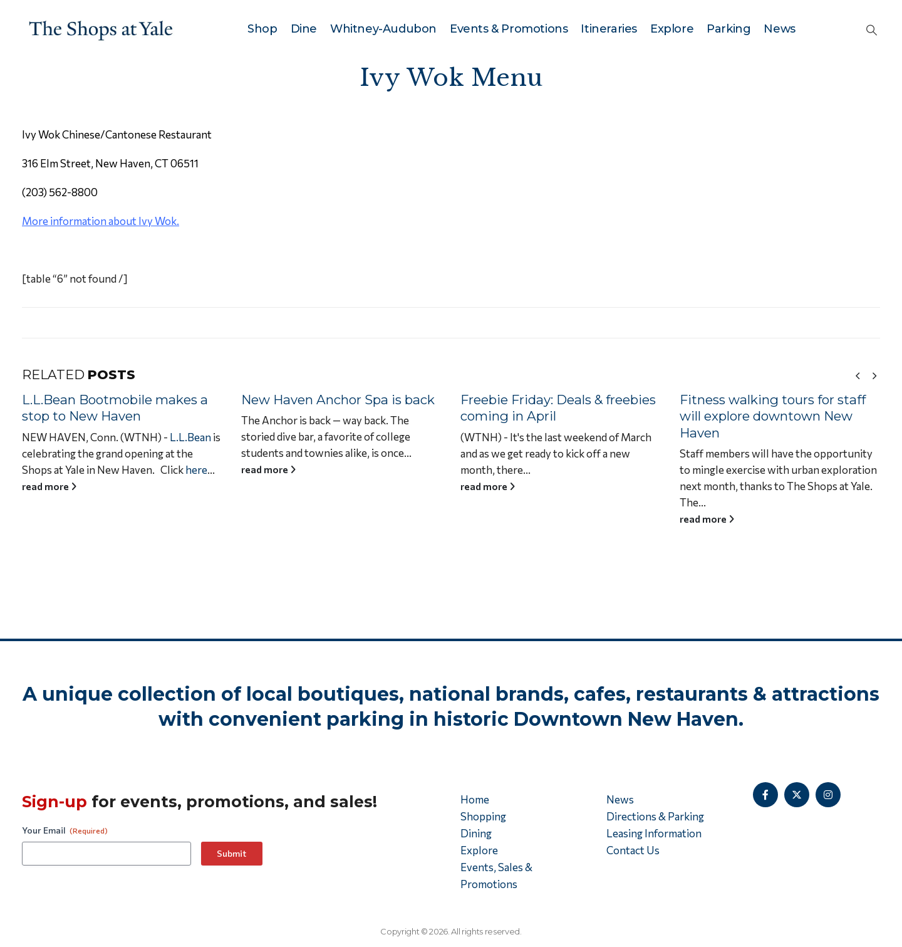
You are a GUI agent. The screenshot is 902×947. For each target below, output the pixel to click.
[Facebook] (765, 794)
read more (54, 486)
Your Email (65, 830)
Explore (671, 29)
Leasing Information (654, 833)
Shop (262, 29)
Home (474, 799)
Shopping (483, 816)
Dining (476, 833)
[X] (796, 794)
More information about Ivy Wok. (100, 221)
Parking (728, 29)
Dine (304, 29)
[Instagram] (828, 794)
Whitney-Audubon (383, 29)
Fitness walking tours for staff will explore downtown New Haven (778, 416)
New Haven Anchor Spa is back (343, 399)
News (779, 29)
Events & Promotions (509, 29)
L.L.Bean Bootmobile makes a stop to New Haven (120, 408)
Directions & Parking (655, 816)
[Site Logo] (101, 29)
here (201, 469)
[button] (871, 29)
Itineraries (609, 29)
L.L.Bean (195, 437)
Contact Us (633, 850)
